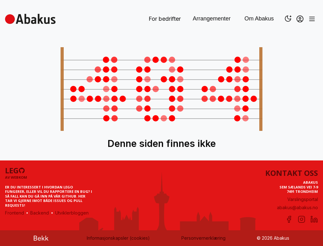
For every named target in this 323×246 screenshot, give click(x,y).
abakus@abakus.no (297, 207)
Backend (39, 212)
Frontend (14, 212)
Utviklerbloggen (72, 212)
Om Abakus (259, 18)
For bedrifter (165, 18)
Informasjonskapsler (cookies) (118, 238)
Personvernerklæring (203, 238)
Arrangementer (212, 18)
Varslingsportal (302, 199)
